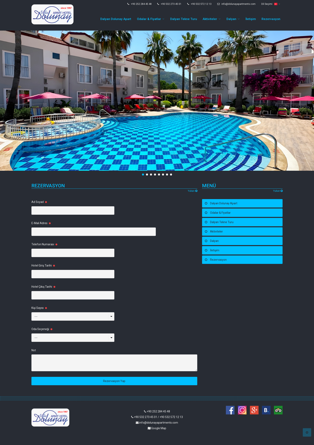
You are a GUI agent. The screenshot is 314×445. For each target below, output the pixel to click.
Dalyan (231, 19)
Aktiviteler (210, 19)
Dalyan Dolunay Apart (115, 19)
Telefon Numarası (44, 244)
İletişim (251, 19)
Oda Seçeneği (41, 329)
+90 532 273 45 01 (169, 4)
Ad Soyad (39, 202)
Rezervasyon (271, 19)
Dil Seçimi (269, 4)
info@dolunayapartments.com (236, 4)
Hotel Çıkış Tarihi (43, 286)
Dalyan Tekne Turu (183, 19)
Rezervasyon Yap (114, 381)
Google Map (157, 428)
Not (33, 350)
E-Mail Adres (41, 223)
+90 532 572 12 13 (199, 4)
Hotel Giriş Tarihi (43, 265)
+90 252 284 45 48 (139, 4)
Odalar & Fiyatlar (149, 19)
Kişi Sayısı (39, 307)
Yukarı (192, 191)
